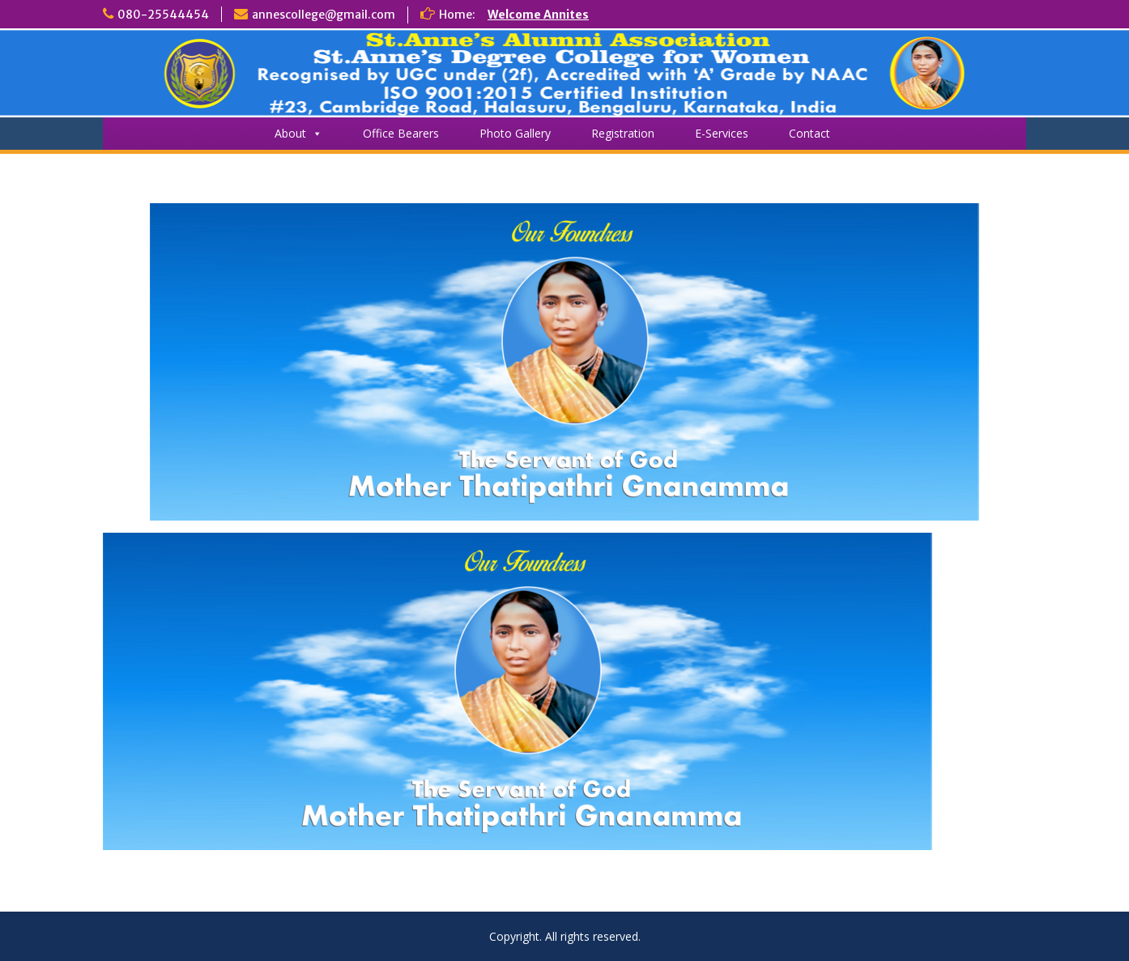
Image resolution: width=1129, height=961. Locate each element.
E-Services (721, 133)
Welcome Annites (538, 14)
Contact (809, 133)
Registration (622, 133)
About (298, 133)
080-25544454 (163, 14)
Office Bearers (401, 133)
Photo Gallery (515, 133)
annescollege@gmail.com (323, 14)
